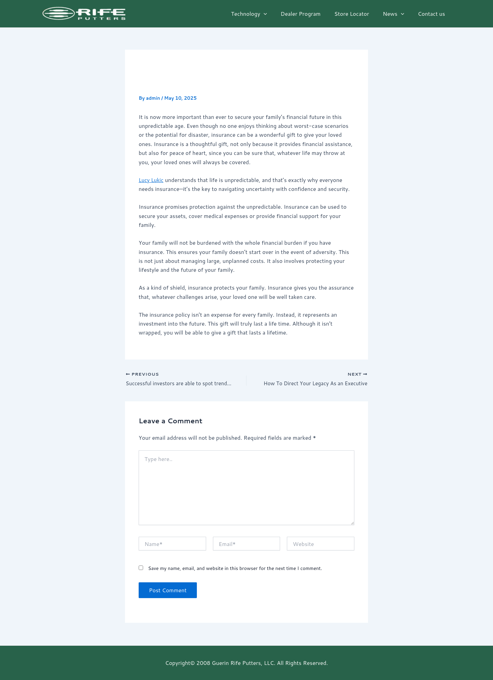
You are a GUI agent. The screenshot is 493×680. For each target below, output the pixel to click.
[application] (276, 13)
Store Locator (358, 13)
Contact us (432, 13)
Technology (261, 13)
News (397, 13)
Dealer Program (310, 13)
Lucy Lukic (152, 180)
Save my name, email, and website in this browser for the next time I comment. (235, 569)
